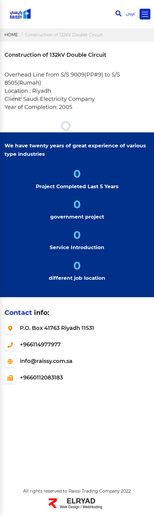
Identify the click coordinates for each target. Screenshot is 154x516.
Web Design (69, 507)
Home (11, 35)
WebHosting (92, 507)
